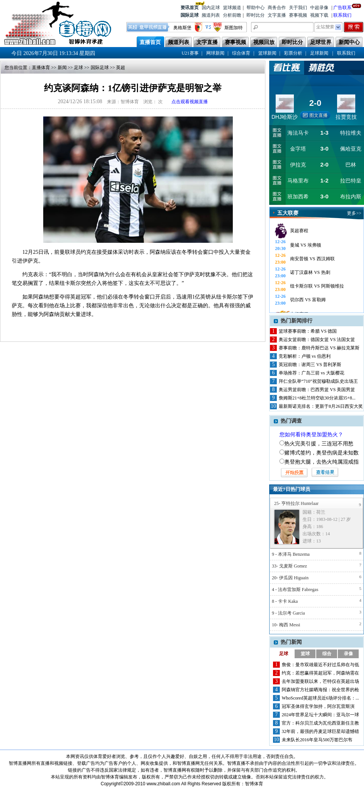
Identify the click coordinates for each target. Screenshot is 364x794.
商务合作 (277, 7)
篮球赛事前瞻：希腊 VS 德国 (308, 331)
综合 (326, 653)
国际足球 (189, 15)
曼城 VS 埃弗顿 (305, 245)
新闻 (62, 67)
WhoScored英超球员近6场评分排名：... (320, 698)
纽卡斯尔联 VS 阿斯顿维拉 (317, 286)
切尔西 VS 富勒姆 (307, 299)
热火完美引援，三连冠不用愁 (318, 444)
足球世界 (320, 42)
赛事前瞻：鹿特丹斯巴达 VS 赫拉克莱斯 (319, 348)
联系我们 (342, 15)
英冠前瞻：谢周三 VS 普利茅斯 (310, 364)
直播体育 (41, 67)
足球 (78, 67)
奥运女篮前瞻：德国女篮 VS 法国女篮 (317, 339)
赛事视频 (298, 15)
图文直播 (318, 115)
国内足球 (211, 7)
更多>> (354, 213)
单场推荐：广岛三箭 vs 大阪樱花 (311, 373)
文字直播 (277, 15)
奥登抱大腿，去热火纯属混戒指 (321, 462)
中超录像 (319, 7)
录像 (348, 653)
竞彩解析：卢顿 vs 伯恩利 (305, 356)
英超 (120, 67)
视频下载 (319, 15)
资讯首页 (189, 7)
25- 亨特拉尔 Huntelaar (296, 503)
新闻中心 (349, 42)
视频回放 (264, 42)
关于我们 (298, 7)
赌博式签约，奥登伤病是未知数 (321, 453)
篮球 (305, 653)
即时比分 (255, 15)
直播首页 (150, 42)
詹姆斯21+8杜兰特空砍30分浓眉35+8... (317, 398)
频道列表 (211, 15)
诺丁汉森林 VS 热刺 (310, 272)
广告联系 (342, 7)
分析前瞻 (232, 15)
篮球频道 (232, 7)
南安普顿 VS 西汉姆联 (312, 258)
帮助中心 (255, 7)
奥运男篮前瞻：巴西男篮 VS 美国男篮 (317, 389)
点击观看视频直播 (189, 101)
